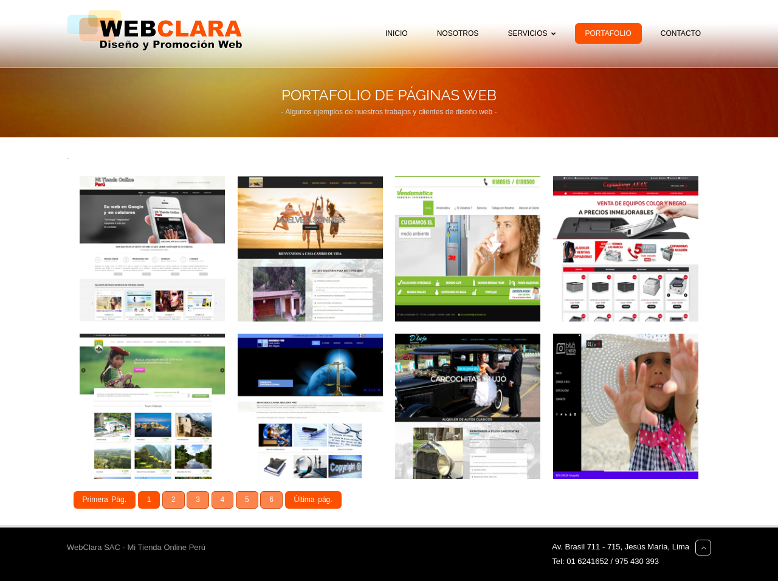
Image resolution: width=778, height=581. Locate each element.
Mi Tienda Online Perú (166, 547)
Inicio (396, 33)
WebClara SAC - (97, 547)
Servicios (534, 33)
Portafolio (608, 33)
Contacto (681, 33)
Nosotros (458, 33)
